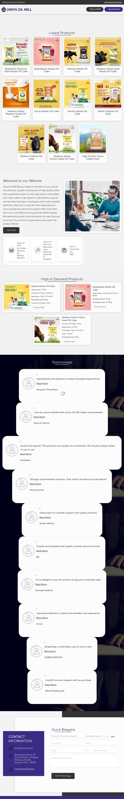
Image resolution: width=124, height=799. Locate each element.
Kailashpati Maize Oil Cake (46, 70)
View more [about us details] (11, 230)
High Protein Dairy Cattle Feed (92, 157)
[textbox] (106, 736)
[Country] (67, 750)
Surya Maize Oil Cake (46, 111)
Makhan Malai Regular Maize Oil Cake (16, 114)
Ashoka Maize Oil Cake (77, 70)
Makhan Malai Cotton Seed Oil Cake (62, 157)
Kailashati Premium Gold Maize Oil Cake (16, 70)
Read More (42, 383)
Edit (113, 736)
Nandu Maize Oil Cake (77, 112)
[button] (113, 2)
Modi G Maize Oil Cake (108, 112)
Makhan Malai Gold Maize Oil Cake (108, 70)
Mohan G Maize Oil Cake (31, 157)
